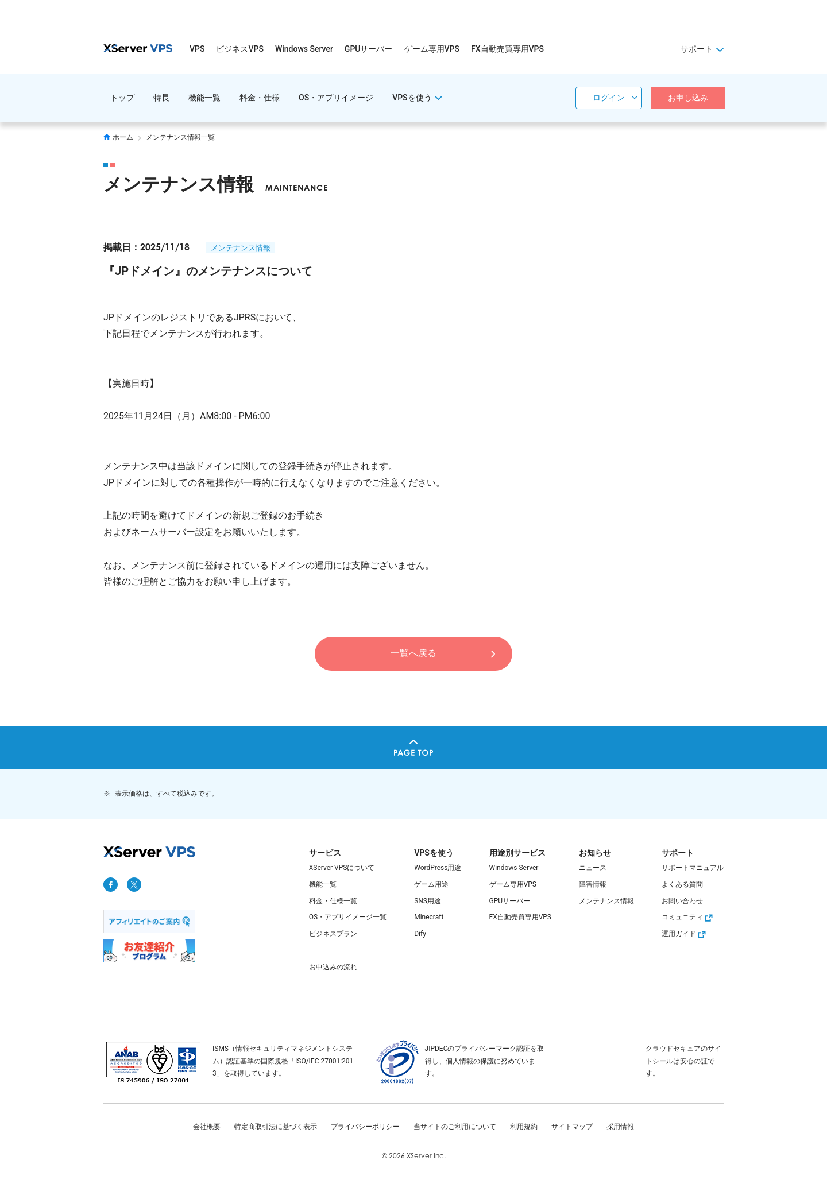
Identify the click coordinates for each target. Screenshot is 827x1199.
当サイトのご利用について (454, 1127)
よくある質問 (682, 884)
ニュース (592, 868)
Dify (420, 934)
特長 (161, 97)
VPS (197, 48)
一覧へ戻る (413, 653)
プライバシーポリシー (365, 1127)
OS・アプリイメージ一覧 (348, 917)
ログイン (609, 97)
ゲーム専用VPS (431, 48)
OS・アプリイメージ (336, 97)
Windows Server (304, 48)
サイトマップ (572, 1127)
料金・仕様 (259, 97)
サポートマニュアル (693, 868)
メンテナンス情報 (240, 247)
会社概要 (207, 1127)
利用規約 (524, 1127)
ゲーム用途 (431, 884)
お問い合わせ (682, 901)
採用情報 (620, 1127)
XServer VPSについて (342, 868)
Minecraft (428, 917)
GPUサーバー (369, 48)
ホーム (118, 137)
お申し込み (688, 97)
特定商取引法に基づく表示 (275, 1127)
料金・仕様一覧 (333, 901)
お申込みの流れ (333, 967)
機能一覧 (204, 97)
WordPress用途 (437, 868)
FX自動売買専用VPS (507, 48)
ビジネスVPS (239, 48)
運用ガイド (685, 934)
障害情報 (592, 884)
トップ (122, 97)
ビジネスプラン (333, 934)
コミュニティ (689, 917)
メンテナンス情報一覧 (180, 137)
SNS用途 (427, 901)
